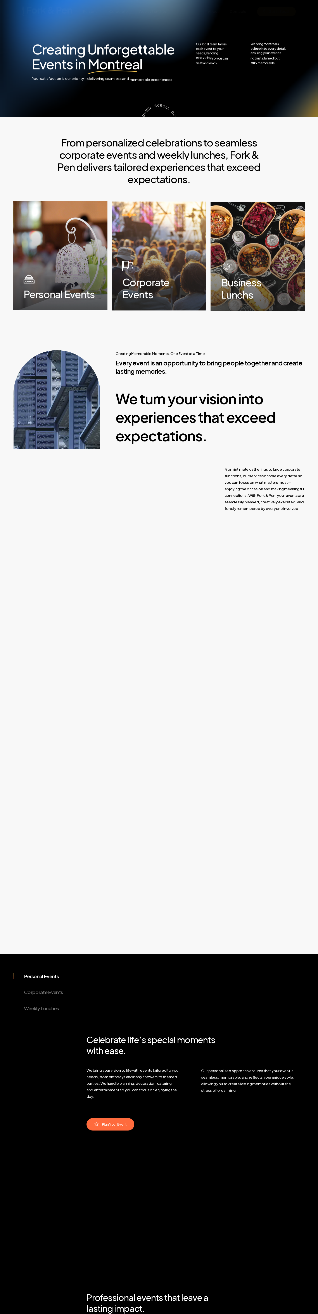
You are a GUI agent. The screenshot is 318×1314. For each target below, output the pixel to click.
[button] (134, 1119)
